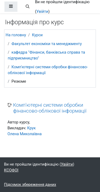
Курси (37, 35)
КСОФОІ (11, 170)
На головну (16, 35)
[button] (27, 6)
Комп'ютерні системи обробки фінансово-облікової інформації (49, 108)
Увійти (42, 11)
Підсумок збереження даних (30, 184)
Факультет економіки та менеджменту (46, 43)
